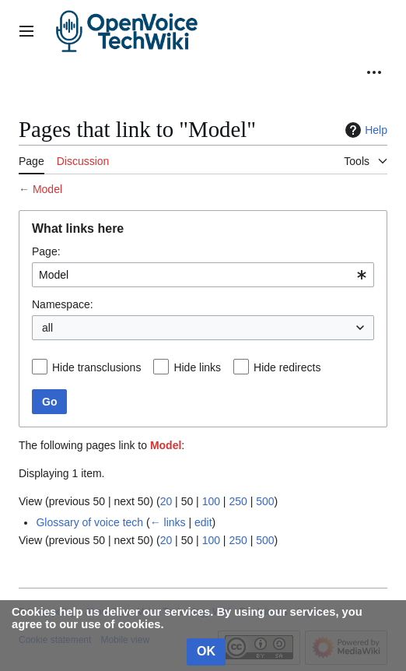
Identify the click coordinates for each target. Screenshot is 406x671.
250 (238, 501)
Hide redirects (287, 367)
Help (364, 130)
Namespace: (62, 304)
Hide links (197, 367)
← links (168, 522)
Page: (46, 251)
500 (265, 501)
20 (166, 501)
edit (203, 522)
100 (211, 501)
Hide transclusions (96, 367)
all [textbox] (47, 327)
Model (47, 189)
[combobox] (203, 274)
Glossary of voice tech (89, 522)
